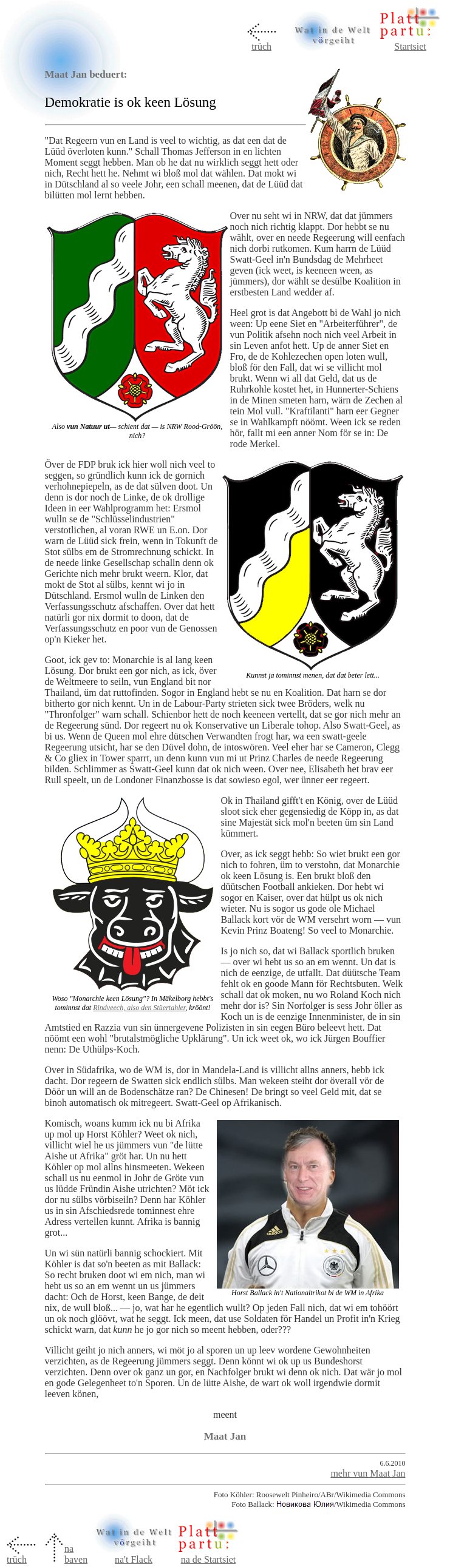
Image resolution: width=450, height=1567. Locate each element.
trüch (261, 46)
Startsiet (410, 46)
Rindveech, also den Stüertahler (139, 1007)
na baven (75, 1554)
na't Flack (133, 1555)
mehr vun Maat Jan (367, 1473)
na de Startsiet (208, 1559)
